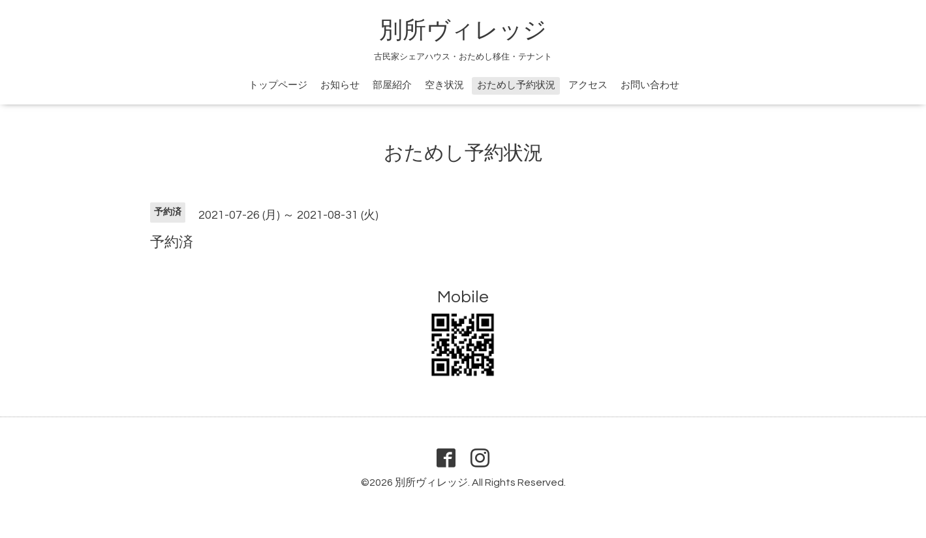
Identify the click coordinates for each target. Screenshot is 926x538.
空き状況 (444, 85)
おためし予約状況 (516, 85)
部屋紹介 (392, 85)
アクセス (588, 85)
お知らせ (340, 85)
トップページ (278, 85)
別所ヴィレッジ (463, 30)
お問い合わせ (650, 85)
